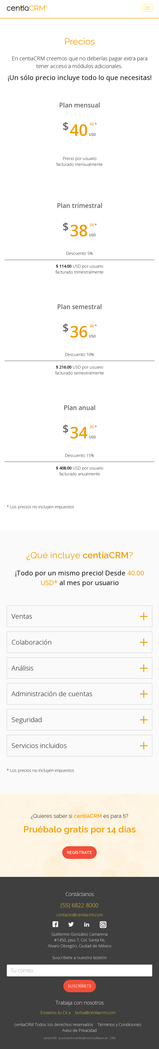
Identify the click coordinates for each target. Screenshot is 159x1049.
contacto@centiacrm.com (79, 914)
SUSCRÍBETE (79, 986)
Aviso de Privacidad (79, 1030)
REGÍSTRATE (79, 852)
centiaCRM (50, 1038)
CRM (112, 1038)
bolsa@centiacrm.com (95, 1012)
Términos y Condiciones (119, 1024)
